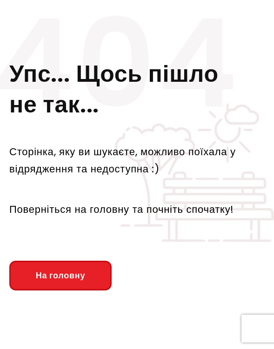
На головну (60, 275)
